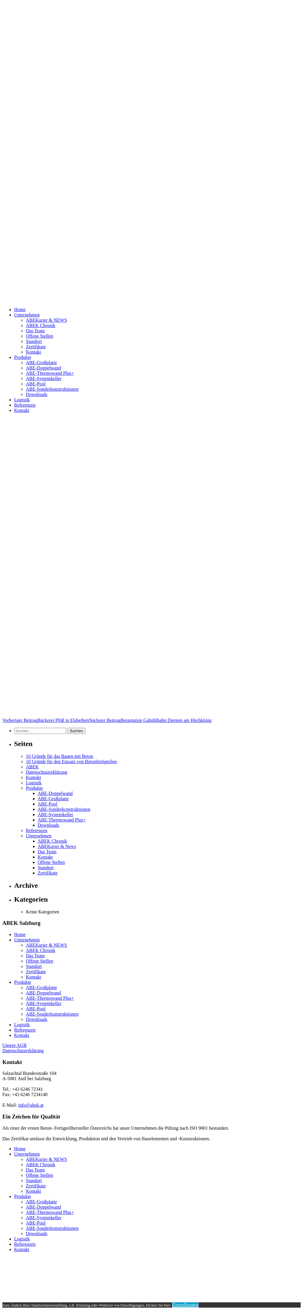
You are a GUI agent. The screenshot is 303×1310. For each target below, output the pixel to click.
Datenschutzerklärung (46, 772)
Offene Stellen (39, 336)
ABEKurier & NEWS (46, 320)
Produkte (22, 357)
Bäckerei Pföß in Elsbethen (45, 720)
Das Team (35, 330)
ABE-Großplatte (41, 362)
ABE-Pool (36, 383)
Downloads (36, 394)
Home (20, 309)
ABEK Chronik (40, 325)
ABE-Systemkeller (43, 378)
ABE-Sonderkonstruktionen (52, 389)
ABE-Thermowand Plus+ (50, 373)
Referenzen (25, 404)
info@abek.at (31, 1105)
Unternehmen (27, 314)
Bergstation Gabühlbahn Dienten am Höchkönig (150, 720)
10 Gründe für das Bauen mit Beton (59, 756)
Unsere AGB (14, 1045)
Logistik (22, 399)
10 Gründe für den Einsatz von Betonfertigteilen (71, 761)
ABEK (32, 766)
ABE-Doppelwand (43, 367)
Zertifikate (36, 346)
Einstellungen (185, 1304)
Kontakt (33, 351)
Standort (34, 341)
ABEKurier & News (57, 846)
